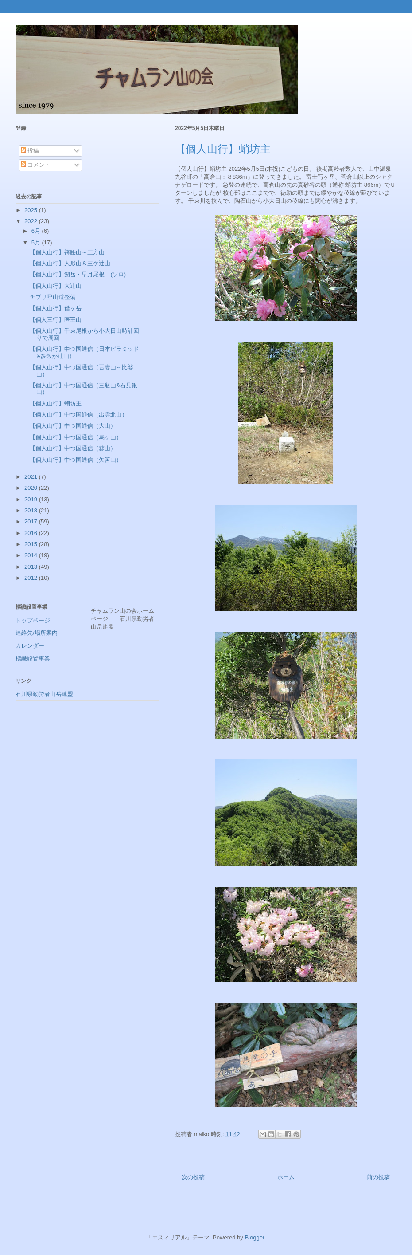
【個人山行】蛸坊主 (56, 403)
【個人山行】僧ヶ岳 (56, 308)
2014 (31, 555)
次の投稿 (193, 1177)
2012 (31, 577)
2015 (31, 544)
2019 (31, 499)
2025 (31, 210)
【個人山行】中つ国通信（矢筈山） (76, 459)
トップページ (33, 620)
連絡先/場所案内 (37, 632)
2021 (31, 476)
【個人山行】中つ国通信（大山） (73, 425)
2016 (31, 533)
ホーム (286, 1177)
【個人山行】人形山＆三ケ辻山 (70, 263)
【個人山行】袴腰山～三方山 (67, 252)
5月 (36, 242)
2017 (31, 521)
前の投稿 (378, 1177)
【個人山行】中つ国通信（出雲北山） (79, 414)
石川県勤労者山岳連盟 (44, 694)
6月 (36, 231)
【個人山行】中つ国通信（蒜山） (73, 448)
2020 (31, 487)
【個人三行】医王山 (56, 319)
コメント (36, 164)
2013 (31, 566)
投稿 (30, 150)
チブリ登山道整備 (53, 297)
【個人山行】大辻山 (56, 286)
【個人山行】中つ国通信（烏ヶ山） (76, 437)
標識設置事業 (33, 658)
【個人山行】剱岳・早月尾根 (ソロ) (78, 274)
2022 (31, 221)
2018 (31, 510)
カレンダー (30, 645)
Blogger (254, 1237)
